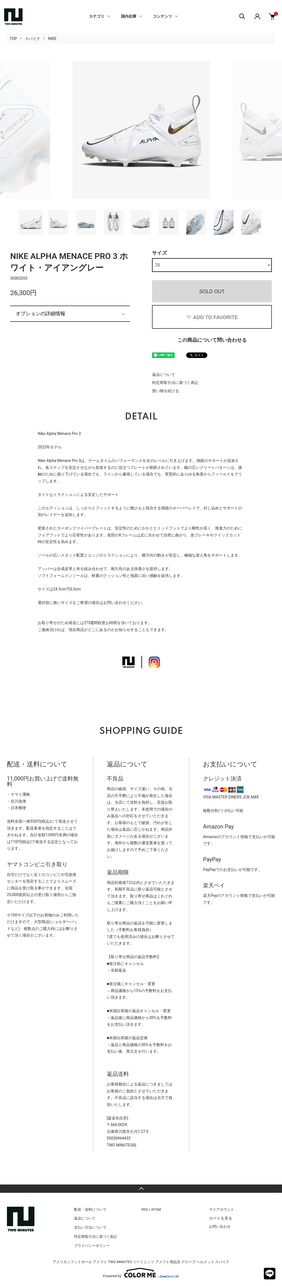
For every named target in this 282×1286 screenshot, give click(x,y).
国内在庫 (128, 16)
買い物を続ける (165, 391)
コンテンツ (162, 16)
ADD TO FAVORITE (212, 317)
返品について (163, 374)
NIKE (52, 38)
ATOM (156, 1209)
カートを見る (220, 1218)
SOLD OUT (211, 291)
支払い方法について (90, 1227)
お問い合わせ (220, 1226)
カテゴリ (96, 16)
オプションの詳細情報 (40, 313)
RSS (145, 1209)
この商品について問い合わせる (212, 340)
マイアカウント (221, 1209)
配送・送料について (90, 1209)
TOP (13, 38)
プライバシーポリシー (92, 1246)
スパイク (32, 38)
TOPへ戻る (141, 1189)
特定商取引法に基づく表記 (175, 382)
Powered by (141, 1273)
